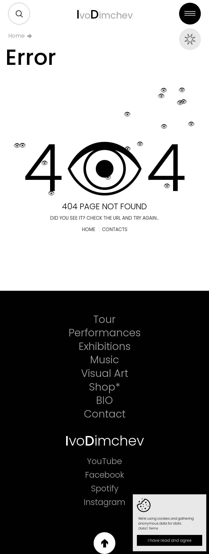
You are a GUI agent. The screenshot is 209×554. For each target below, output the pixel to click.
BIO (104, 400)
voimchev (104, 14)
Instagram (104, 502)
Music (104, 360)
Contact (104, 414)
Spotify (104, 488)
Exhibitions (105, 346)
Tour (104, 319)
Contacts (114, 229)
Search (19, 13)
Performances (105, 333)
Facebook (104, 475)
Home (16, 35)
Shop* (104, 387)
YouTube (104, 461)
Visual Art (104, 373)
